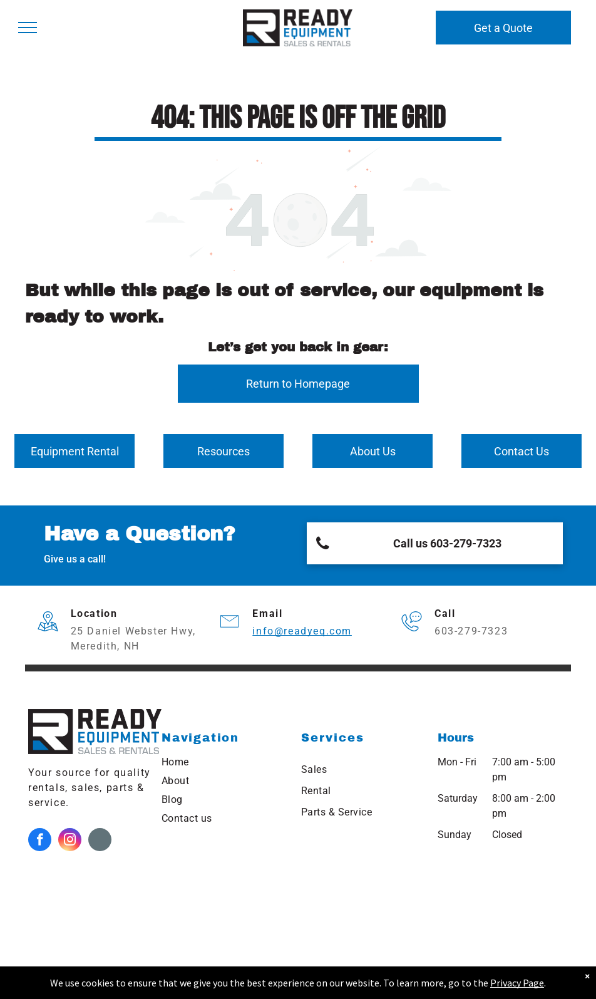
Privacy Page (517, 982)
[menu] (27, 27)
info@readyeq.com (302, 631)
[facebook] (39, 841)
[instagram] (69, 841)
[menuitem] (225, 762)
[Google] (99, 841)
